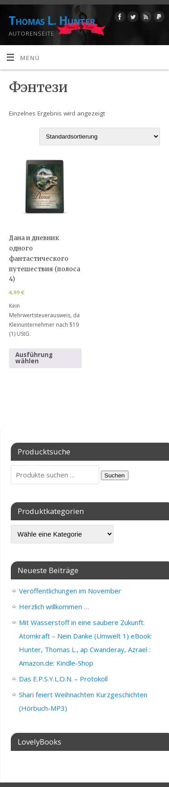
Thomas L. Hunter (52, 20)
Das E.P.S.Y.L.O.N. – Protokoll (63, 678)
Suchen (115, 475)
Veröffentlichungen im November (70, 590)
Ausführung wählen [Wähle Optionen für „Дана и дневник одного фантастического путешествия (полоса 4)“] (34, 358)
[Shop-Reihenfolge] (99, 136)
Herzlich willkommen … (54, 606)
